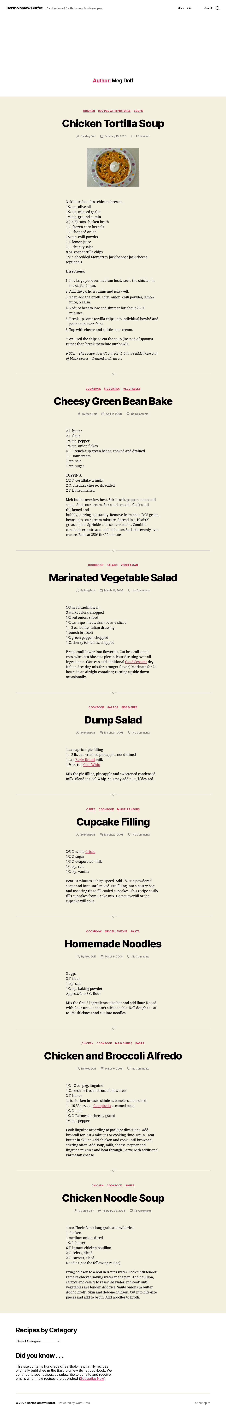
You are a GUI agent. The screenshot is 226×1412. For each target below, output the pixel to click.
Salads (112, 565)
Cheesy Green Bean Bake (113, 401)
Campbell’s (102, 1106)
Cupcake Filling (113, 821)
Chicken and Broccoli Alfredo (113, 1055)
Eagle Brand (85, 760)
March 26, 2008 (113, 590)
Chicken (89, 110)
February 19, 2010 (115, 136)
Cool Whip (91, 765)
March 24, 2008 (113, 732)
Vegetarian (129, 565)
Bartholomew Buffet (24, 8)
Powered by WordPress (74, 1403)
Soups (138, 110)
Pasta (135, 931)
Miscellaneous (128, 809)
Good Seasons (136, 662)
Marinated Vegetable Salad (113, 577)
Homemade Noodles (113, 943)
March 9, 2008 (114, 956)
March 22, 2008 (113, 834)
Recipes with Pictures (114, 110)
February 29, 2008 (114, 1210)
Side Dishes (112, 388)
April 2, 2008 (114, 414)
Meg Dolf (90, 136)
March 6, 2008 (114, 1068)
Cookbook (93, 388)
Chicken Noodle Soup (113, 1198)
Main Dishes (123, 1043)
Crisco (90, 852)
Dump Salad (113, 719)
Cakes (90, 809)
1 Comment (142, 136)
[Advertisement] (113, 53)
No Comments (139, 414)
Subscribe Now (92, 1379)
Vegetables (132, 388)
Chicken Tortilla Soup (113, 123)
